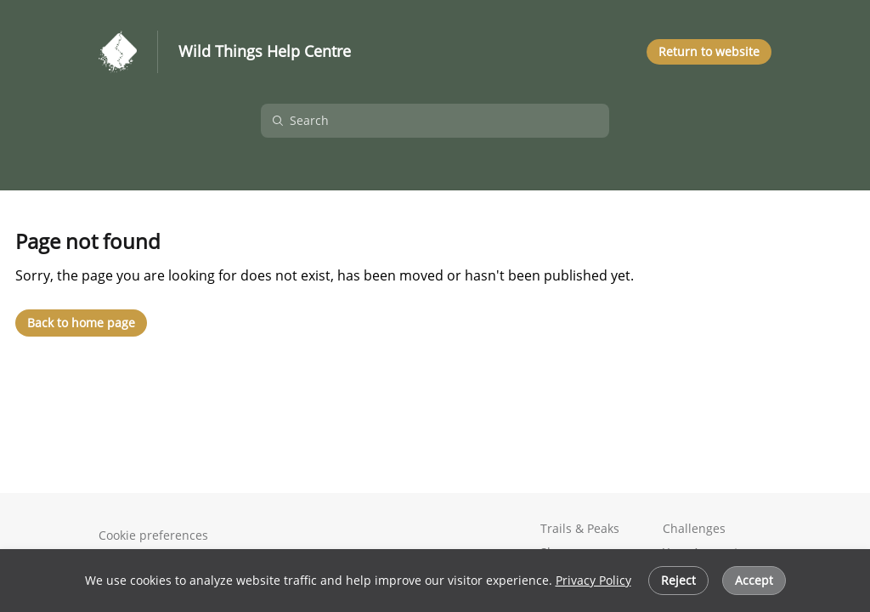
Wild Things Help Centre (264, 51)
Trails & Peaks (579, 528)
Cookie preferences (153, 535)
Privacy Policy (593, 580)
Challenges (694, 528)
